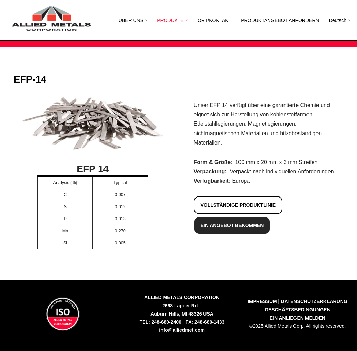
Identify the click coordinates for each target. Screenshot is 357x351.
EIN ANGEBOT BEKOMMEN (232, 225)
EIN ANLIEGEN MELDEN (297, 318)
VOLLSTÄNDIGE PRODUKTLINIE (238, 205)
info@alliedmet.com (182, 330)
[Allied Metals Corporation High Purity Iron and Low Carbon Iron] (51, 18)
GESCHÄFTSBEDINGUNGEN (297, 309)
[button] (146, 20)
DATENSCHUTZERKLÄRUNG (314, 301)
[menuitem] (337, 20)
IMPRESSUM (262, 301)
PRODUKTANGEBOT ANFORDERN (280, 20)
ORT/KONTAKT (214, 20)
